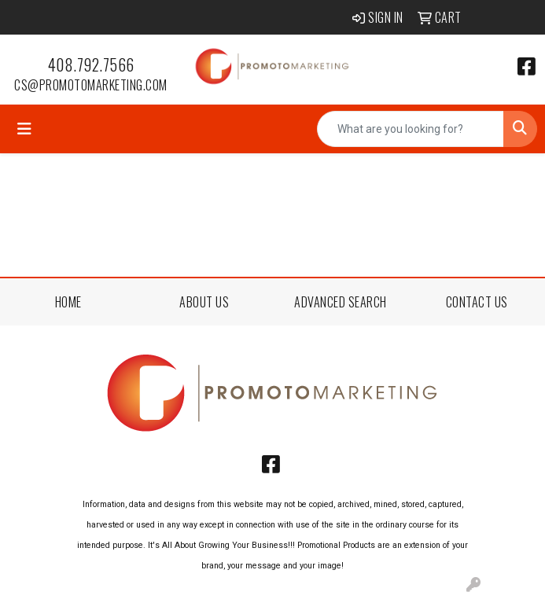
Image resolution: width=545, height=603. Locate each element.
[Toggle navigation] (24, 129)
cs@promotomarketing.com (91, 84)
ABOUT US (204, 301)
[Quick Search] (410, 129)
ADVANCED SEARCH (340, 301)
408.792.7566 (91, 64)
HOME (68, 301)
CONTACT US (477, 301)
